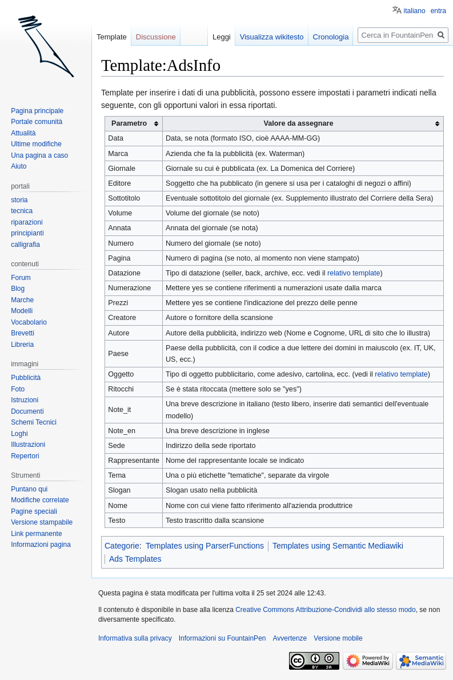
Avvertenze (289, 638)
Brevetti (22, 333)
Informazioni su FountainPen (222, 638)
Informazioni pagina (41, 545)
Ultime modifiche (36, 144)
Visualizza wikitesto (272, 37)
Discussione (156, 37)
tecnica (22, 211)
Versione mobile (338, 638)
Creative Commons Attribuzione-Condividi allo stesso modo (325, 610)
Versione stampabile (42, 522)
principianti (27, 233)
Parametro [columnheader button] (129, 123)
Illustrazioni (28, 445)
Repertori (25, 456)
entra (438, 11)
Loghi (19, 434)
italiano (415, 11)
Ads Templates (135, 558)
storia (19, 200)
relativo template (353, 273)
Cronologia (331, 37)
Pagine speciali (34, 511)
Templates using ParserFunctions (205, 545)
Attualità (23, 133)
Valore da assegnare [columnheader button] (299, 123)
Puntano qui (29, 489)
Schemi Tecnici (34, 422)
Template (112, 37)
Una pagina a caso (39, 155)
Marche (22, 300)
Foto (18, 389)
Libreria (22, 345)
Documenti (27, 411)
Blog (18, 289)
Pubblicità (26, 378)
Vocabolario (29, 322)
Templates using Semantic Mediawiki (337, 545)
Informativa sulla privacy (135, 638)
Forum (21, 278)
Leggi (222, 37)
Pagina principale (37, 111)
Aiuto (18, 166)
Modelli (22, 311)
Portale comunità (36, 122)
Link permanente (36, 534)
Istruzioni (24, 400)
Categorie (122, 545)
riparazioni (26, 222)
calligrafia (25, 245)
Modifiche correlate (40, 500)
